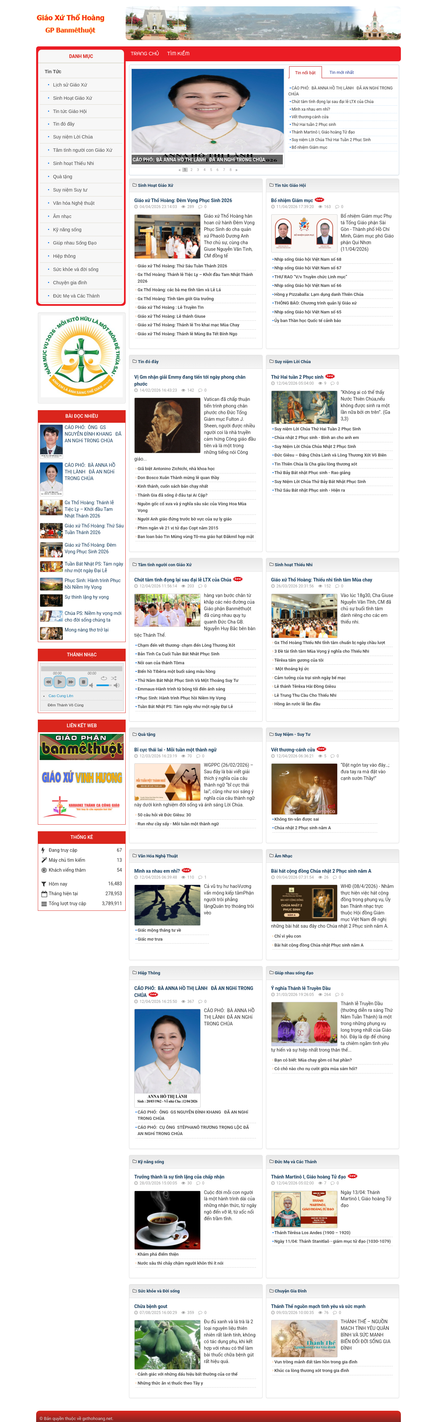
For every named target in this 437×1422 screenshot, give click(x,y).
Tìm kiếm (178, 54)
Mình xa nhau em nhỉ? (310, 109)
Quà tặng (62, 176)
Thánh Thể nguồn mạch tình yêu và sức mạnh (318, 1306)
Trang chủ (145, 54)
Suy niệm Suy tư (70, 189)
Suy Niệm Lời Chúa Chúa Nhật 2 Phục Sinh (315, 446)
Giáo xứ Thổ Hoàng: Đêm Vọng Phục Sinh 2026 (183, 200)
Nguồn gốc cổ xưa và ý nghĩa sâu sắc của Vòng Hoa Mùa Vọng (192, 507)
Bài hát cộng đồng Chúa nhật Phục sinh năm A (319, 945)
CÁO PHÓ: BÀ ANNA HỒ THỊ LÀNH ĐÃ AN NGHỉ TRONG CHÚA (199, 159)
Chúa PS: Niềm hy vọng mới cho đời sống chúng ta (93, 617)
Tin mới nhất (342, 72)
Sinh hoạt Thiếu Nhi (73, 163)
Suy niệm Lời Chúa (73, 136)
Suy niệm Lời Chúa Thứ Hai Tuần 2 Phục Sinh (331, 139)
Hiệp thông (64, 256)
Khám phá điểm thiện (158, 1254)
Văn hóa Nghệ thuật (73, 203)
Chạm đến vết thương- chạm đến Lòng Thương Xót (186, 645)
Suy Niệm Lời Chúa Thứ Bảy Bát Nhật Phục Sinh (320, 481)
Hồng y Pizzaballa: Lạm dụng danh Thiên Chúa (319, 294)
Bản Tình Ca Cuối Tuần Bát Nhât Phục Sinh (178, 653)
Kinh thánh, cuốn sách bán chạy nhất (173, 486)
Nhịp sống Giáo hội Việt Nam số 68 (308, 259)
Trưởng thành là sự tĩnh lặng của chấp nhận (179, 1176)
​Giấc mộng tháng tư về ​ (160, 930)
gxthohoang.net (97, 1418)
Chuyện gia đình (70, 282)
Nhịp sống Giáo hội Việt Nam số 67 (308, 267)
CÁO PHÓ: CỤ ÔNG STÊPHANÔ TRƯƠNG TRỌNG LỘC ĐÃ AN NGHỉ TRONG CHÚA (193, 1130)
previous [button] (48, 681)
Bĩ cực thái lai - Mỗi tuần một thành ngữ (175, 749)
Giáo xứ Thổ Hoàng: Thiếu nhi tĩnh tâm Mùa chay (321, 579)
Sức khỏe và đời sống (75, 269)
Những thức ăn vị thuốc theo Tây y (170, 1383)
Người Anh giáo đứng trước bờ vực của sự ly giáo (185, 519)
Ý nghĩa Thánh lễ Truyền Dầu (301, 988)
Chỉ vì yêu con (288, 936)
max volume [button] (117, 685)
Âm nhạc (62, 216)
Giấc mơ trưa (150, 939)
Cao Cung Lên (61, 696)
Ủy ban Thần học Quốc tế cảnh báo (308, 320)
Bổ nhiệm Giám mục (309, 147)
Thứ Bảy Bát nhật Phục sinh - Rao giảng (312, 472)
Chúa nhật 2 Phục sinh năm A (303, 827)
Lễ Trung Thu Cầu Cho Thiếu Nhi (306, 695)
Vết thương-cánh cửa (309, 117)
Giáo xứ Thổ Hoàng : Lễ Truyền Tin (171, 307)
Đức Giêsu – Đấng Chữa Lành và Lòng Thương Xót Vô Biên (331, 455)
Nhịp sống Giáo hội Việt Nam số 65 (308, 311)
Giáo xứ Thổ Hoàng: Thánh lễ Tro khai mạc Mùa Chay (188, 324)
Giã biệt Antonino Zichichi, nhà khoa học (176, 468)
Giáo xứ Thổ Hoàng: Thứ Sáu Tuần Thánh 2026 (182, 265)
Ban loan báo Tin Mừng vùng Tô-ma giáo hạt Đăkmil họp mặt (196, 536)
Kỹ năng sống (67, 229)
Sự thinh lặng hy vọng (87, 597)
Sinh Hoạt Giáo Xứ (72, 98)
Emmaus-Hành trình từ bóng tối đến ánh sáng (181, 688)
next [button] (71, 681)
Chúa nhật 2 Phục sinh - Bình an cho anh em (317, 437)
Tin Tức (53, 71)
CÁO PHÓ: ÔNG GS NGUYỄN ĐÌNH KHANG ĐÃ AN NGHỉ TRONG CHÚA (193, 1115)
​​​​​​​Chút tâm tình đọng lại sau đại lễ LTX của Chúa (332, 101)
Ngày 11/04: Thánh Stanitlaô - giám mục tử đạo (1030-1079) (333, 1241)
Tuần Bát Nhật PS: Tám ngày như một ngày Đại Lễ (185, 706)
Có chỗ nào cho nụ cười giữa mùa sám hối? (316, 1068)
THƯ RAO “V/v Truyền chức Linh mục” (311, 276)
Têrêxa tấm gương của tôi (299, 660)
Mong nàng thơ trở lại (87, 629)
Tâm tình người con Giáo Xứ (82, 150)
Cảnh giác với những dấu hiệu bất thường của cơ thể (189, 1374)
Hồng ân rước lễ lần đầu (298, 703)
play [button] (59, 681)
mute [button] (92, 685)
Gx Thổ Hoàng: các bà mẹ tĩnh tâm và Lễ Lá (179, 289)
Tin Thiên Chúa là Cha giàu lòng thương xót (316, 464)
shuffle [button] (114, 678)
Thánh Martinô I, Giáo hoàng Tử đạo (323, 132)
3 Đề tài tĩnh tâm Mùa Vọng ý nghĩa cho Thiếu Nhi (322, 651)
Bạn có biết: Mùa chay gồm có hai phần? (313, 1060)
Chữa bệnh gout (150, 1306)
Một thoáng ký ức (292, 668)
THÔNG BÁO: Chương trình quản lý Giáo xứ (316, 303)
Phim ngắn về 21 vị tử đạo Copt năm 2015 (178, 527)
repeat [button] (104, 678)
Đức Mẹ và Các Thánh (76, 296)
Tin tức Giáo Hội (70, 111)
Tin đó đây (64, 124)
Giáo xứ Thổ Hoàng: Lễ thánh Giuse (171, 316)
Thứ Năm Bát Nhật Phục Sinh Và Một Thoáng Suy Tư (188, 680)
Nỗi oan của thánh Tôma (161, 662)
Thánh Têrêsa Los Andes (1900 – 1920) (312, 1232)
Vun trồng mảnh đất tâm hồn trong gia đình (316, 1361)
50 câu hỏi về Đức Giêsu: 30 (164, 814)
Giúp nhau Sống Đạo (74, 243)
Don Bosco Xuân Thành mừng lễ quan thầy (178, 477)
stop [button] (83, 681)
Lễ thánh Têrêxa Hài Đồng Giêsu (305, 686)
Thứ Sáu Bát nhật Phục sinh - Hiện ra (310, 490)
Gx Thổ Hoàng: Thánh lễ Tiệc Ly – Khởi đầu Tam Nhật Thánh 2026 (195, 278)
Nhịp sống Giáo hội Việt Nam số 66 (308, 285)
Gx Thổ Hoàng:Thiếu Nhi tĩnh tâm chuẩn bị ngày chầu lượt (330, 642)
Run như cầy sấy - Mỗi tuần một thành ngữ (178, 823)
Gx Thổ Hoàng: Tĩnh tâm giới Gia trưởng (176, 298)
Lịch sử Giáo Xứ (70, 84)
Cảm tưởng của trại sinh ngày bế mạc (310, 677)
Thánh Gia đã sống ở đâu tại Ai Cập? (173, 495)
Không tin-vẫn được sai (297, 819)
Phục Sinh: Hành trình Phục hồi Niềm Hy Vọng (182, 697)
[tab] (305, 72)
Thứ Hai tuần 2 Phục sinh (313, 124)
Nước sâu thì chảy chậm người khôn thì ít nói (180, 1263)
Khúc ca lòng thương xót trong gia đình (312, 1370)
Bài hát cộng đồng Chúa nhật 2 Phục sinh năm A (321, 871)
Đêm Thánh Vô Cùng (66, 705)
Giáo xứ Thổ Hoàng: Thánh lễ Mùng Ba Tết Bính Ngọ (187, 333)
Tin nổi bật (305, 72)
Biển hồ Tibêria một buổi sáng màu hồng (176, 671)
